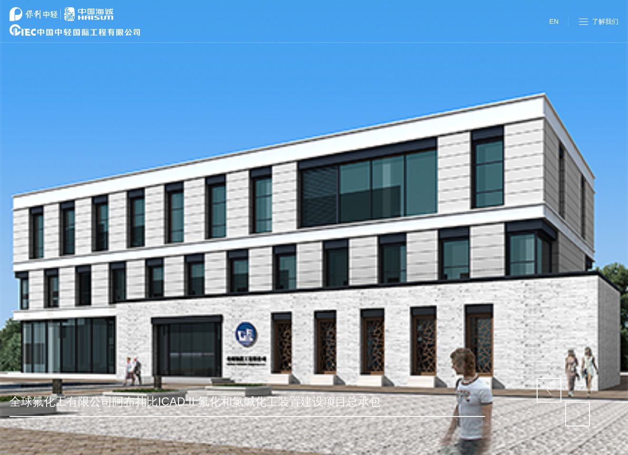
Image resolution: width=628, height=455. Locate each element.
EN (554, 21)
